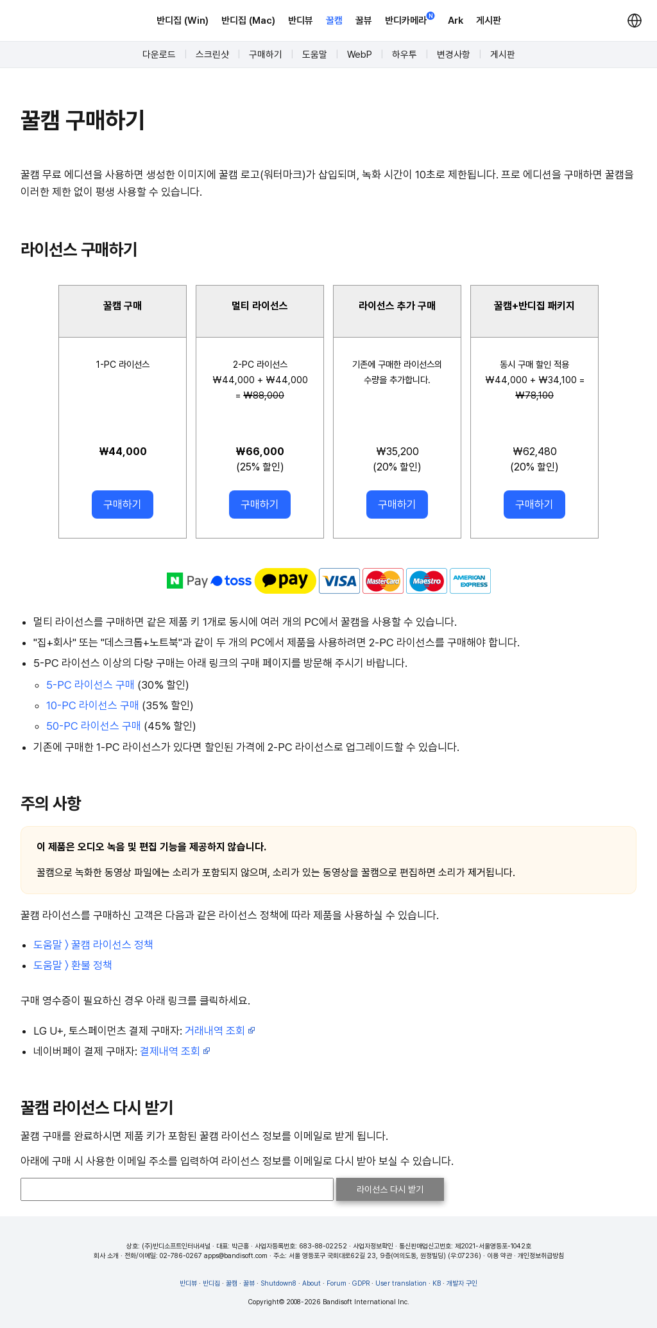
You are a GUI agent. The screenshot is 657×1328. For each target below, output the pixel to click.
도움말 (314, 54)
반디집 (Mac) (248, 20)
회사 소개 (106, 1256)
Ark (455, 20)
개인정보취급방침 (541, 1256)
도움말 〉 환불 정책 (72, 965)
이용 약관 (499, 1256)
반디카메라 (410, 19)
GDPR (361, 1283)
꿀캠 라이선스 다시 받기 (97, 1107)
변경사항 (453, 54)
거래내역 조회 (220, 1030)
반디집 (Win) (183, 20)
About (311, 1283)
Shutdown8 (278, 1283)
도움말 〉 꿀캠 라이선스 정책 (93, 944)
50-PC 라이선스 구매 (93, 726)
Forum (336, 1283)
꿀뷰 (363, 20)
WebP (359, 54)
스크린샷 (212, 54)
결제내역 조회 (175, 1051)
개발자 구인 (462, 1283)
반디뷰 (300, 20)
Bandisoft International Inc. (366, 1302)
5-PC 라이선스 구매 (90, 684)
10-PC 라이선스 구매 (92, 705)
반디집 (211, 1283)
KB (436, 1283)
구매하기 (265, 54)
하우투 (404, 54)
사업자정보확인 (373, 1246)
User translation (401, 1283)
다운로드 (159, 54)
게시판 (488, 20)
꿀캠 (334, 20)
